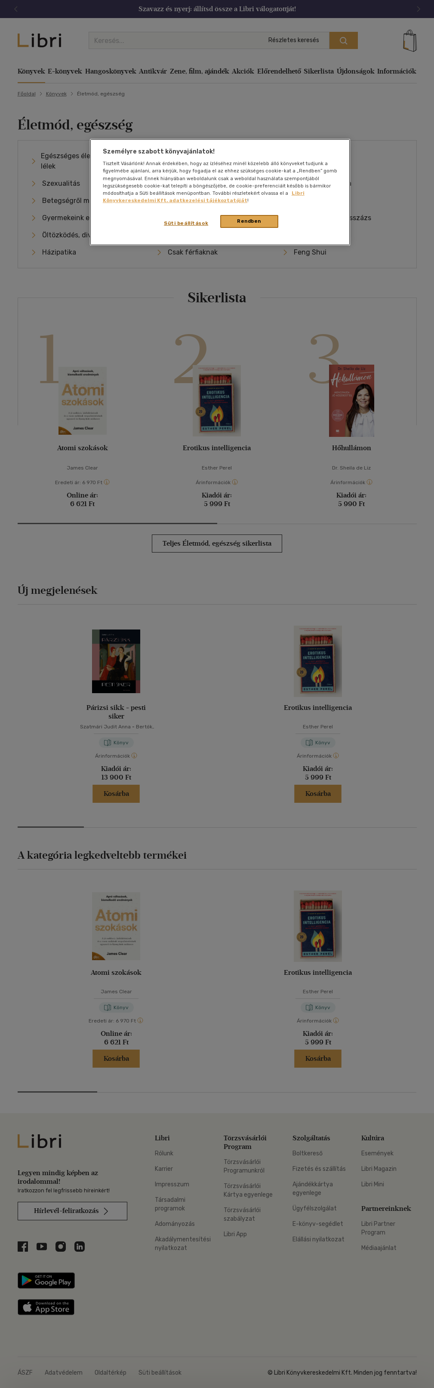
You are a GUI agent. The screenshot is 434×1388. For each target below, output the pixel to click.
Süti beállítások (186, 223)
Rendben (249, 221)
